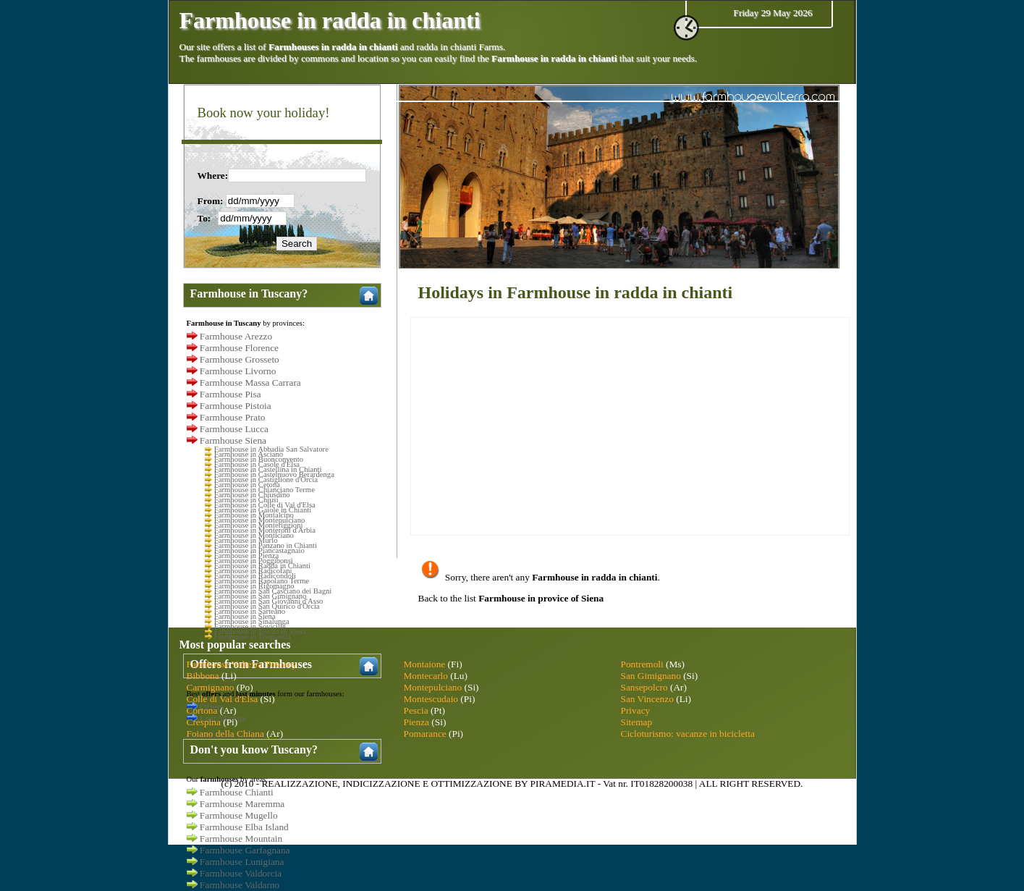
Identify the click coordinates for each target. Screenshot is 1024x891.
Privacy (636, 710)
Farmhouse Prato (233, 417)
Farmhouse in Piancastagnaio (259, 550)
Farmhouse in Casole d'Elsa (257, 464)
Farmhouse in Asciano (248, 454)
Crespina (204, 722)
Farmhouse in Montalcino (254, 515)
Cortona (202, 710)
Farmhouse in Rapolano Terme (261, 581)
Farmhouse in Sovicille (250, 626)
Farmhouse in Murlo (246, 540)
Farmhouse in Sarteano (249, 611)
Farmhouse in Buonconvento (258, 459)
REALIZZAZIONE (299, 783)
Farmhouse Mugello (239, 815)
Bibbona (203, 675)
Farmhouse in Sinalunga (251, 621)
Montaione (425, 664)
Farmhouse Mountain (241, 838)
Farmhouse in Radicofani (253, 571)
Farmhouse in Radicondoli (255, 576)
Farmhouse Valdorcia (241, 873)
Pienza (417, 722)
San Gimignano (651, 675)
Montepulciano (433, 687)
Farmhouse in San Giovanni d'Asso (268, 601)
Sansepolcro (644, 687)
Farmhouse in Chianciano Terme (264, 490)
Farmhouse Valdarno (239, 884)
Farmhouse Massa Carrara (250, 382)
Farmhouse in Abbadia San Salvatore (271, 449)
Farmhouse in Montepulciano (259, 520)
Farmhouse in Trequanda (252, 637)
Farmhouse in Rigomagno (254, 586)
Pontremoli (642, 664)
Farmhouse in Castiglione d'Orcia (266, 479)
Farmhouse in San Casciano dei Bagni (272, 591)
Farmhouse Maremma (242, 803)
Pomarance (425, 733)
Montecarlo (426, 675)
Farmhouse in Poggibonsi (253, 561)
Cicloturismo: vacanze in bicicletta (688, 733)
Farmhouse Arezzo (236, 336)
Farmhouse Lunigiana (242, 861)
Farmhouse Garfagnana (245, 850)
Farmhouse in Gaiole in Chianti (262, 510)
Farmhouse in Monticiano (254, 535)
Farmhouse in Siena (245, 616)
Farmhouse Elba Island (244, 827)
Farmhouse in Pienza (246, 555)
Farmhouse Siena (233, 440)
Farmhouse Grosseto (239, 359)
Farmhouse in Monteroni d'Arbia (265, 530)
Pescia (416, 710)
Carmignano (210, 687)
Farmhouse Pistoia (235, 405)
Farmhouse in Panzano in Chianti (265, 545)
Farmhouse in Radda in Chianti (262, 566)
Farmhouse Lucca (234, 428)
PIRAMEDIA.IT (563, 783)
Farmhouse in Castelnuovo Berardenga (274, 474)
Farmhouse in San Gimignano (260, 596)
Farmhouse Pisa (230, 394)
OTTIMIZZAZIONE (471, 783)
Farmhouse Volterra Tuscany (242, 664)
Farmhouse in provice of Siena (541, 598)
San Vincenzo (647, 698)
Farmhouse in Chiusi (246, 500)
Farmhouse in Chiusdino (252, 495)
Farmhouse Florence (239, 347)
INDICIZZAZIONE (381, 783)
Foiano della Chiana (225, 733)
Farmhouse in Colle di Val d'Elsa (265, 505)
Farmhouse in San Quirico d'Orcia (267, 606)
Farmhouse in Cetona (247, 485)
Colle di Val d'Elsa (222, 698)
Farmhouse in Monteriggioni (258, 525)
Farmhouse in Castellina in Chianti (268, 469)
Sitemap (637, 722)
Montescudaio (431, 698)
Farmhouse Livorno (238, 371)
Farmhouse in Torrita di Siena (260, 631)
